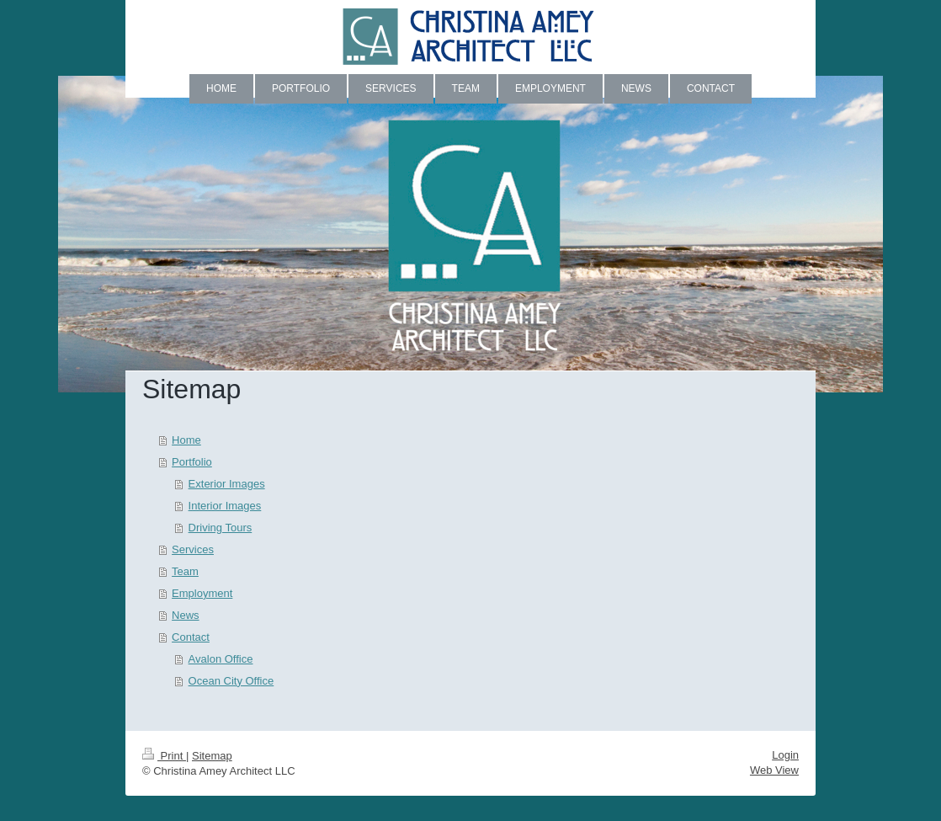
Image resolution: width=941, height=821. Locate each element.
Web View (774, 770)
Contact (191, 637)
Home (186, 440)
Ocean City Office (231, 680)
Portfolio (192, 462)
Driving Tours (221, 527)
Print (164, 755)
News (185, 615)
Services (193, 549)
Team (185, 571)
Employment (202, 593)
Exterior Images (227, 483)
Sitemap (212, 755)
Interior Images (225, 505)
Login (785, 755)
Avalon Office (221, 659)
